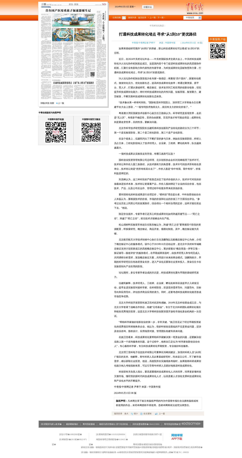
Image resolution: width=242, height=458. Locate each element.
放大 (126, 413)
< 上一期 (152, 17)
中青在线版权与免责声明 (50, 112)
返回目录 (142, 17)
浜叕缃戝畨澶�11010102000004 (110, 434)
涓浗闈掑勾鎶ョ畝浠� (51, 424)
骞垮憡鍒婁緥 (89, 424)
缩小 (134, 413)
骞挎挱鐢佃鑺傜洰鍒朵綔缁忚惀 (147, 444)
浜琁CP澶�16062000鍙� (70, 434)
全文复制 (145, 413)
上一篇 (160, 413)
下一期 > (161, 17)
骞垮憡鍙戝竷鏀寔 (182, 424)
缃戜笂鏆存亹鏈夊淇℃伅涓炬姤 (113, 424)
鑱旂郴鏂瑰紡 (72, 424)
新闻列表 (132, 17)
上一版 (60, 103)
